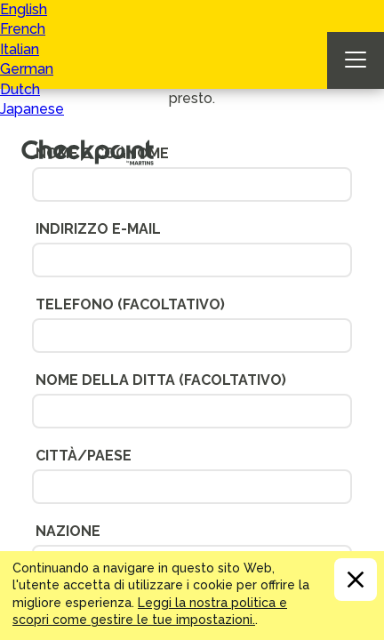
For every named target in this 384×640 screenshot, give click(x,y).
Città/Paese (84, 455)
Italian (19, 49)
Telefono (130, 304)
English (23, 9)
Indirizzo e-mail (98, 228)
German (26, 68)
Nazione (68, 531)
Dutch (20, 89)
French (22, 28)
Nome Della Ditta (161, 380)
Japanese (32, 108)
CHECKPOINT (92, 147)
